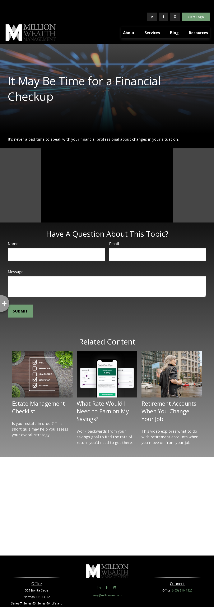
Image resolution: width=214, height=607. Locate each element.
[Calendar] (175, 4)
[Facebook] (163, 4)
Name (13, 231)
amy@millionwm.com (107, 583)
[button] (128, 19)
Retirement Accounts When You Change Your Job (168, 398)
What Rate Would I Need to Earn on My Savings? (103, 398)
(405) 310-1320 (182, 578)
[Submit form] (20, 298)
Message (15, 259)
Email (114, 231)
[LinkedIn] (152, 4)
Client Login (196, 4)
